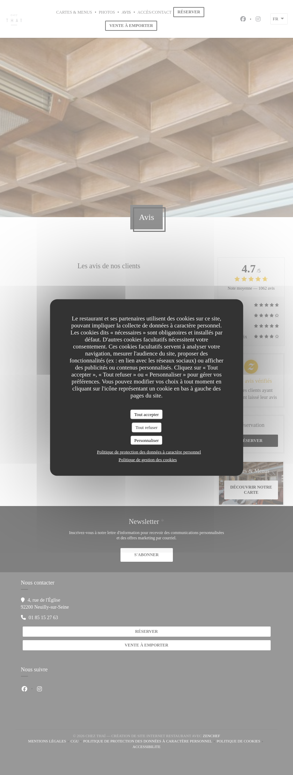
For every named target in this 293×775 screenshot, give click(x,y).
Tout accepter (146, 414)
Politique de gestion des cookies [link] (148, 459)
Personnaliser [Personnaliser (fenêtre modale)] (146, 440)
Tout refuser (146, 427)
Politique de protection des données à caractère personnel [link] (149, 452)
